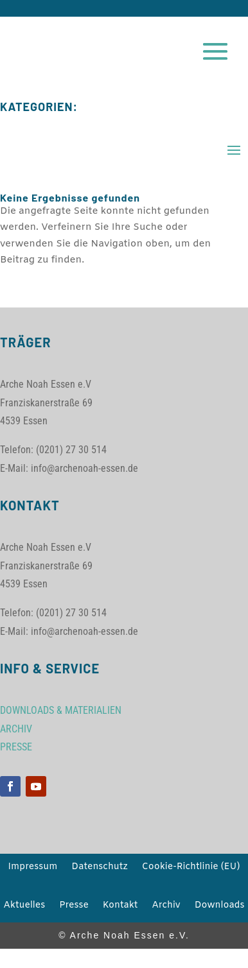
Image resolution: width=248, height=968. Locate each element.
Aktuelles (24, 906)
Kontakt (120, 906)
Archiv (166, 906)
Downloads (220, 906)
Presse (74, 906)
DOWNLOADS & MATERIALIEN (60, 710)
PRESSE (16, 747)
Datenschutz (99, 868)
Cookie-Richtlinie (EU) (191, 868)
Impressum (33, 868)
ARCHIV (16, 729)
